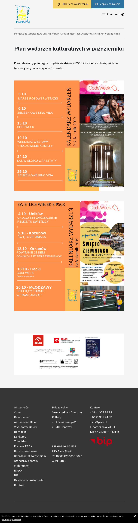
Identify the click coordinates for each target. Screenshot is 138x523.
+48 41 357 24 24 (101, 412)
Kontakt (19, 485)
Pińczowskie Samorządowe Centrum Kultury (36, 33)
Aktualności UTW (25, 422)
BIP (16, 475)
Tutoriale (20, 441)
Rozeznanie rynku (25, 451)
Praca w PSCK (23, 446)
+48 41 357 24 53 (101, 417)
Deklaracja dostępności (29, 480)
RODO (18, 470)
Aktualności (67, 33)
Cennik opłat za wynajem (30, 456)
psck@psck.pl (98, 422)
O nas (17, 412)
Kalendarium (22, 417)
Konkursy (20, 436)
